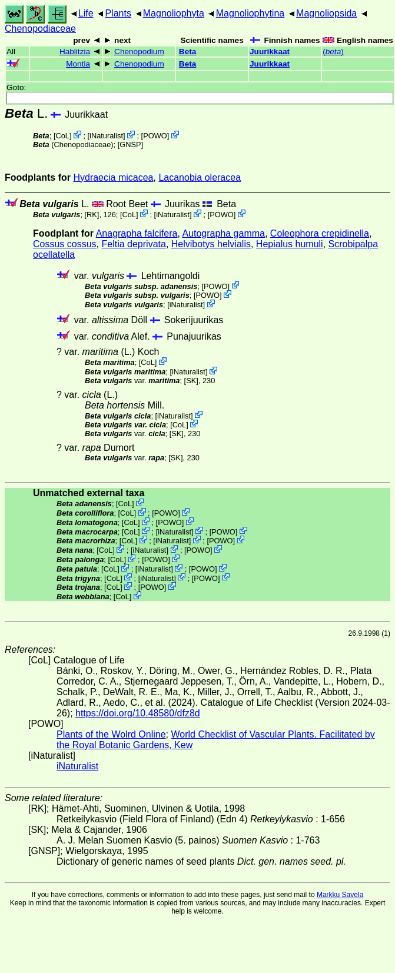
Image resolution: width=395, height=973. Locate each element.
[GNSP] (130, 144)
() (333, 51)
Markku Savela (340, 895)
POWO (155, 135)
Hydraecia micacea (113, 177)
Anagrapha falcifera (137, 233)
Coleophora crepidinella (319, 233)
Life (86, 13)
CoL (62, 135)
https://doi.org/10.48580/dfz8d (137, 713)
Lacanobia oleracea (199, 177)
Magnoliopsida (326, 13)
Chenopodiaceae (40, 29)
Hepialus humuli (289, 244)
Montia (78, 63)
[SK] (191, 380)
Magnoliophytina (250, 13)
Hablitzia (74, 51)
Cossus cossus (65, 244)
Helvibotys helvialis (211, 244)
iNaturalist (106, 135)
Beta (187, 51)
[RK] (92, 214)
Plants (118, 13)
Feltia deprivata (133, 244)
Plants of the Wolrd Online (111, 734)
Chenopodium (139, 51)
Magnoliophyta (173, 13)
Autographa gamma (223, 233)
